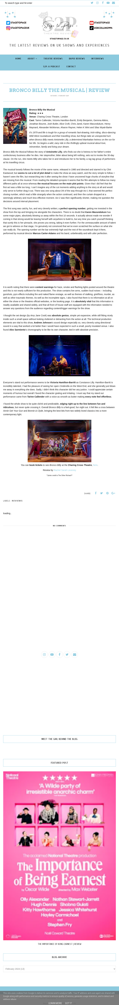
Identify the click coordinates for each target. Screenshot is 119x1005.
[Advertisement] (59, 624)
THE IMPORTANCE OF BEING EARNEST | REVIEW (59, 944)
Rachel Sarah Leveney (65, 470)
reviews (17, 500)
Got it (68, 1003)
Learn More (55, 1003)
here (95, 465)
